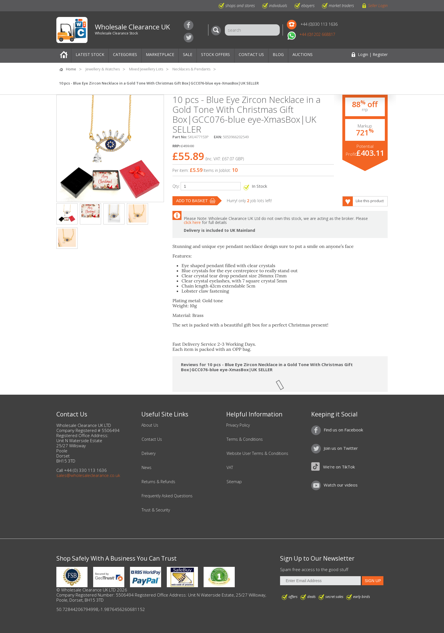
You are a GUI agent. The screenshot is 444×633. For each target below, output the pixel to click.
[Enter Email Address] (320, 580)
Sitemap (234, 481)
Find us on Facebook (188, 25)
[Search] (217, 30)
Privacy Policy (238, 425)
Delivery (148, 453)
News (146, 467)
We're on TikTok (339, 467)
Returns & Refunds (158, 481)
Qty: (176, 186)
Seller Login (378, 5)
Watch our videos (341, 485)
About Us (149, 425)
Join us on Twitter (188, 37)
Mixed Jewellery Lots (146, 69)
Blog (278, 54)
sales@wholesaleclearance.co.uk (88, 475)
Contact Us (251, 54)
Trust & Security (156, 510)
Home (63, 56)
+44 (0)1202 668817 (317, 34)
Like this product (370, 200)
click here (192, 222)
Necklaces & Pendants (191, 69)
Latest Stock (90, 54)
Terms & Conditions (245, 439)
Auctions (303, 54)
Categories (125, 54)
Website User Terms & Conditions (257, 453)
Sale (187, 54)
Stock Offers (215, 54)
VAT (230, 467)
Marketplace (160, 54)
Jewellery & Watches (103, 69)
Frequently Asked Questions (167, 495)
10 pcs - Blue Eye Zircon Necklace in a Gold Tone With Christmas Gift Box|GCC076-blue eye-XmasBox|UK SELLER (159, 83)
